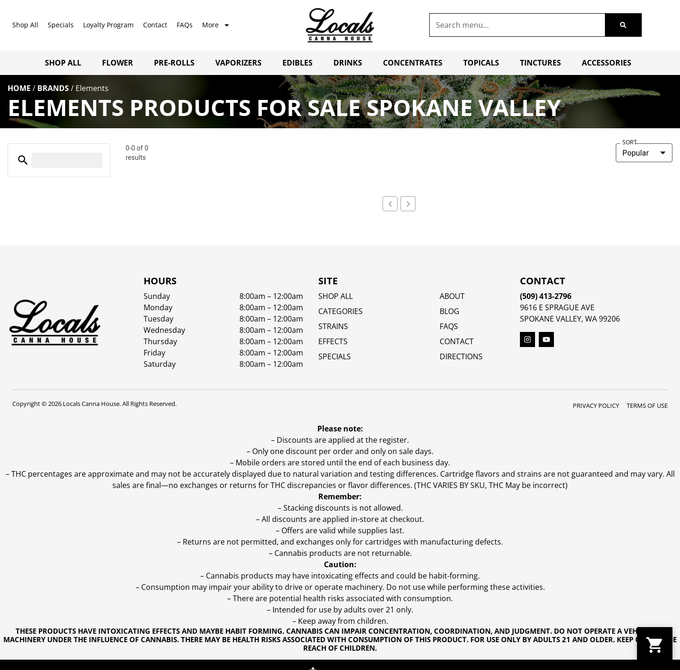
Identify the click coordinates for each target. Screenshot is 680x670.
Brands (53, 88)
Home (19, 88)
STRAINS (333, 442)
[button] (23, 160)
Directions (461, 472)
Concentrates (412, 63)
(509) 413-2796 (545, 412)
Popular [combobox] (635, 153)
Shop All (25, 24)
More (216, 25)
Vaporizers (238, 63)
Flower (117, 63)
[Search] (623, 25)
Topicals (481, 63)
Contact (155, 24)
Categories (340, 427)
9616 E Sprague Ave (557, 423)
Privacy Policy (596, 521)
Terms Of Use (647, 521)
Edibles (297, 63)
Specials (61, 24)
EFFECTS (333, 457)
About (452, 412)
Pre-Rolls (174, 63)
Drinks (347, 63)
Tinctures (540, 63)
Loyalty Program (108, 24)
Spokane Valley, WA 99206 (570, 435)
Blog (449, 427)
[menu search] (67, 160)
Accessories (606, 63)
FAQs (185, 24)
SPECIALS (334, 472)
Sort (629, 142)
